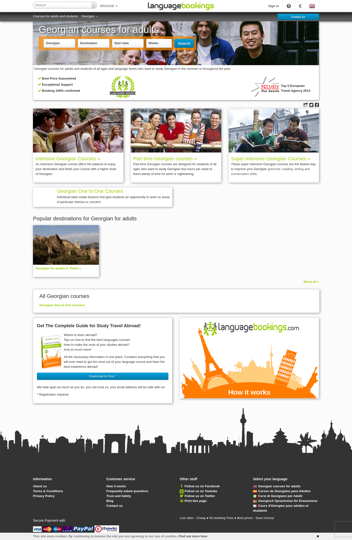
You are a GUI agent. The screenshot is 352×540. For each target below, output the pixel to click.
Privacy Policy (44, 496)
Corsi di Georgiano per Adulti (277, 496)
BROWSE (109, 6)
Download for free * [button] (102, 376)
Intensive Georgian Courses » (67, 158)
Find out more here (192, 536)
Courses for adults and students (55, 16)
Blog (109, 501)
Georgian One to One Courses (90, 191)
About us (40, 486)
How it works (116, 486)
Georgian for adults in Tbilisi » (58, 268)
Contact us (114, 506)
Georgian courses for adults (276, 486)
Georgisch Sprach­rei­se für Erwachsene (285, 501)
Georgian (90, 16)
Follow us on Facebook (202, 486)
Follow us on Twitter (200, 496)
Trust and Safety (118, 496)
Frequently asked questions (127, 491)
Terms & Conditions (48, 491)
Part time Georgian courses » (165, 158)
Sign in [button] (273, 6)
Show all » (311, 282)
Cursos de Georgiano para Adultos (282, 491)
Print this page (196, 501)
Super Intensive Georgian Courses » (270, 158)
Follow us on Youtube (201, 491)
